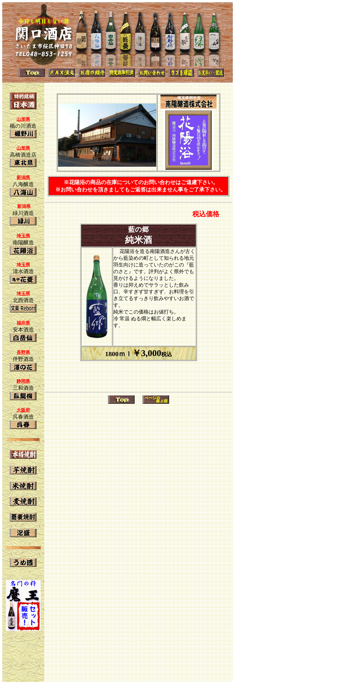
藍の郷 (138, 229)
